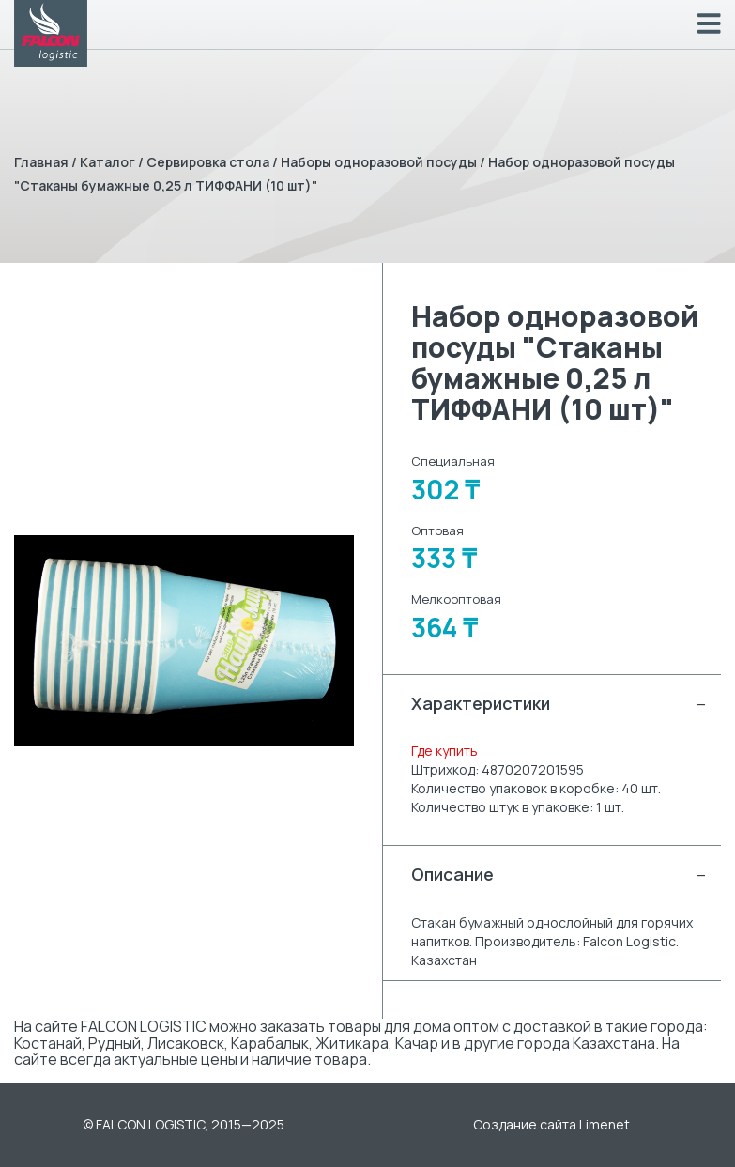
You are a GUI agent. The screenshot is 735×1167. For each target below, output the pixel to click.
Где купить (444, 751)
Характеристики (559, 703)
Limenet (604, 1124)
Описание (559, 874)
